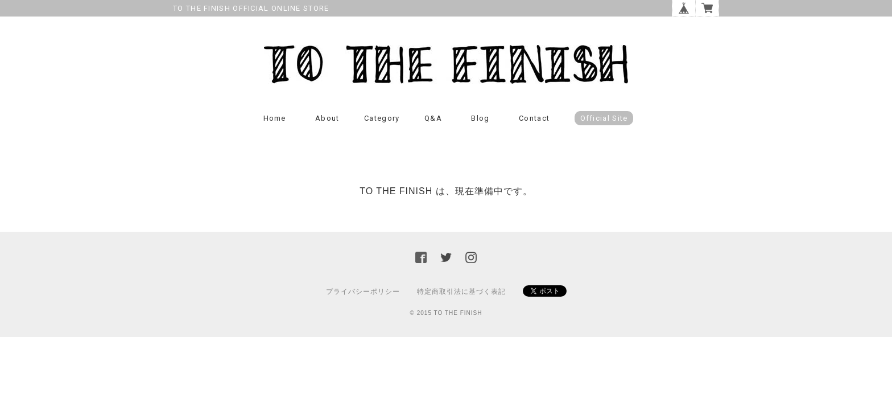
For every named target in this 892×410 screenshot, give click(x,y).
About (327, 118)
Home (274, 118)
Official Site (604, 118)
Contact (534, 118)
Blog (480, 118)
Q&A (433, 118)
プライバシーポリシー (363, 292)
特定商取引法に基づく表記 (461, 292)
